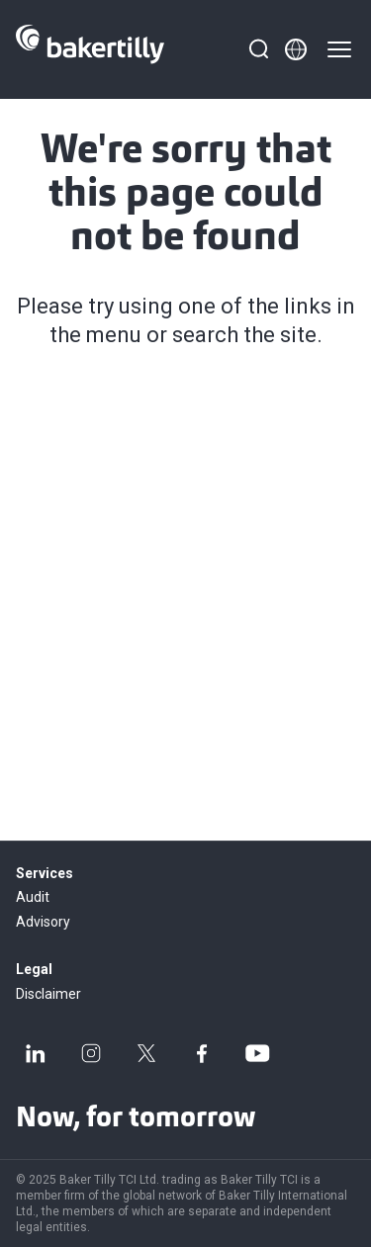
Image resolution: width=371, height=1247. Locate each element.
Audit (32, 897)
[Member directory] (296, 49)
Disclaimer (48, 994)
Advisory (43, 922)
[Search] (258, 49)
